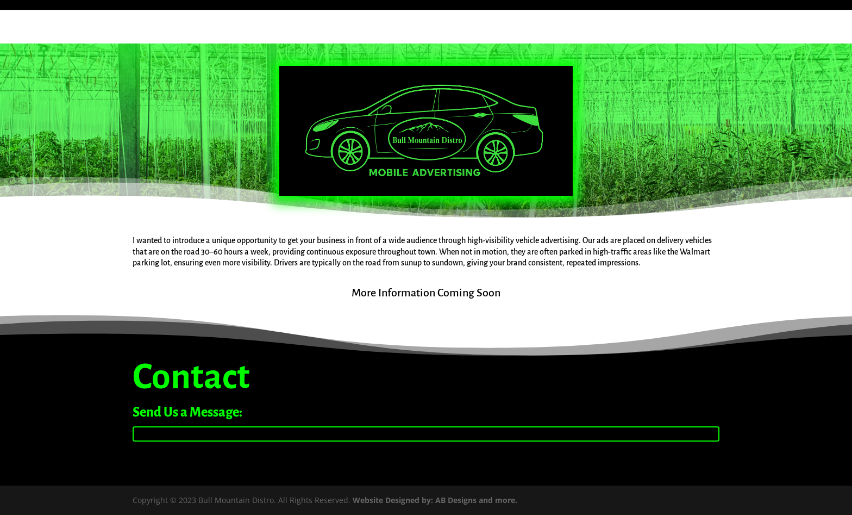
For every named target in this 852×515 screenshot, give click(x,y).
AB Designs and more (475, 500)
